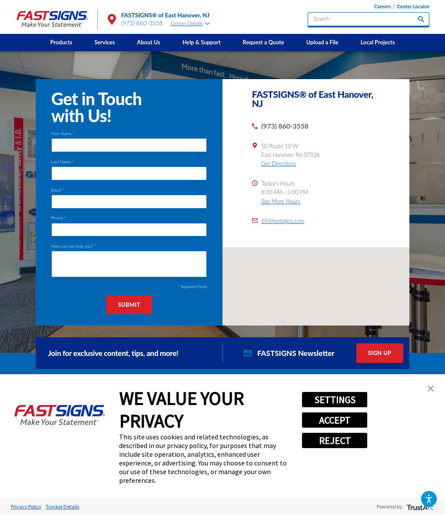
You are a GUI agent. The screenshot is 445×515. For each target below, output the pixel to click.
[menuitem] (61, 42)
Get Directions (278, 163)
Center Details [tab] (190, 23)
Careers (382, 6)
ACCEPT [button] (334, 420)
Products (61, 42)
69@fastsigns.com (282, 220)
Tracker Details (62, 506)
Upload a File (322, 42)
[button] (428, 498)
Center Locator (413, 6)
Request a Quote (263, 42)
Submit (129, 304)
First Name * (63, 133)
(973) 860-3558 (142, 23)
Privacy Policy (26, 506)
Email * (57, 190)
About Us (148, 42)
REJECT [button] (335, 441)
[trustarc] (419, 506)
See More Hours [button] (280, 201)
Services (104, 42)
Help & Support (202, 42)
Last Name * (62, 161)
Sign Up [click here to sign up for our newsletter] (380, 352)
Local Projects (378, 42)
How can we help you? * (73, 246)
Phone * (58, 217)
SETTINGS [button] (334, 400)
